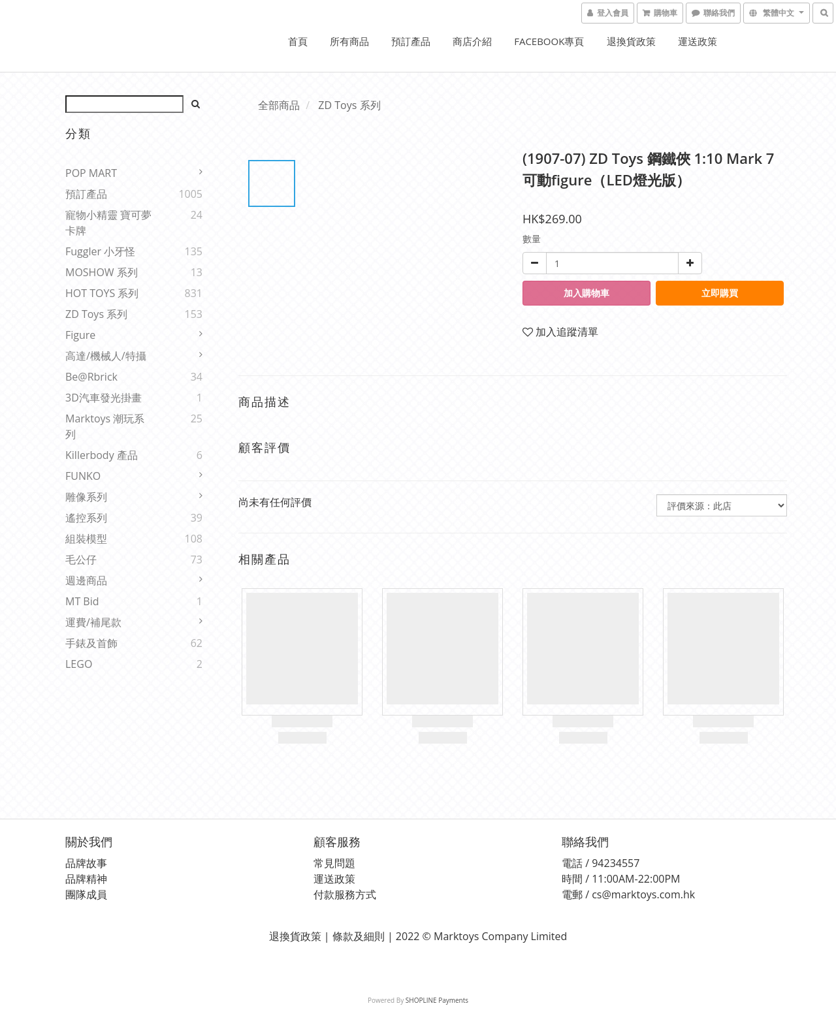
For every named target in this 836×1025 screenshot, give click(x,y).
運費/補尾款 (93, 622)
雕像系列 (86, 497)
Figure (80, 335)
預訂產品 (410, 41)
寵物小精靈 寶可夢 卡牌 (108, 223)
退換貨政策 (631, 41)
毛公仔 (81, 559)
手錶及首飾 (91, 643)
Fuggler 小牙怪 (100, 251)
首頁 (298, 41)
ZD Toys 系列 (96, 314)
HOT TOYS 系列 (101, 293)
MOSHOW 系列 (101, 272)
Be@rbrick (91, 377)
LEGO (78, 664)
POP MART (91, 173)
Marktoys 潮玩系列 (104, 426)
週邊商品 (86, 580)
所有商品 (349, 41)
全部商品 (279, 105)
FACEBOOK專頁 (549, 41)
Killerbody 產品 (101, 455)
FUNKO (83, 476)
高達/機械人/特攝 (105, 356)
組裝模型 (86, 538)
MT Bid (82, 601)
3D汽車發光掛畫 (103, 397)
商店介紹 (472, 41)
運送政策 (697, 41)
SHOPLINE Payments (437, 1000)
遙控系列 (86, 518)
